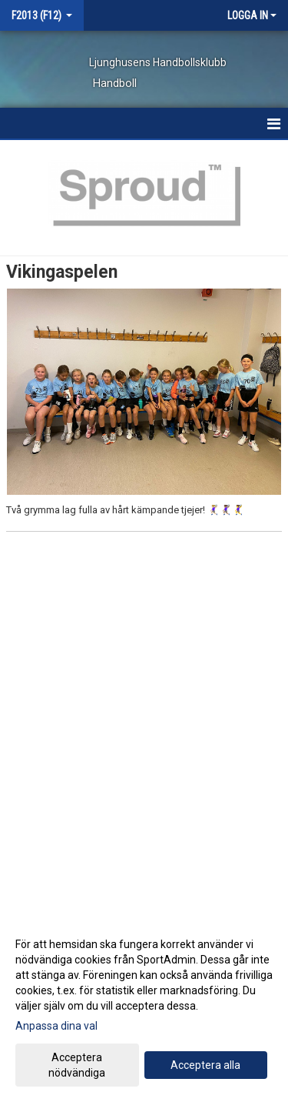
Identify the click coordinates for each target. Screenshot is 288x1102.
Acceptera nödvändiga (76, 1065)
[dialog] (144, 1007)
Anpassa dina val (56, 1026)
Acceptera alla (205, 1065)
